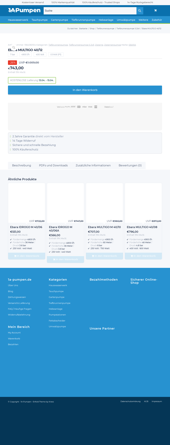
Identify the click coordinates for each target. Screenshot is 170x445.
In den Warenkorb (130, 95)
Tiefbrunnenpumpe (148, 45)
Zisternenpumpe (141, 47)
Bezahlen (13, 383)
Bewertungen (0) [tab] (130, 204)
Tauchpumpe (56, 330)
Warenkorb (14, 377)
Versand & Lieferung (19, 341)
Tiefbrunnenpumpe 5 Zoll (110, 47)
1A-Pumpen (26, 440)
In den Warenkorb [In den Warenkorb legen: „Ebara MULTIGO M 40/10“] (104, 294)
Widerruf (119, 145)
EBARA (101, 50)
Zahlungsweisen (17, 335)
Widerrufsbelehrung (19, 353)
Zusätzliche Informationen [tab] (93, 204)
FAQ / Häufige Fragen (20, 347)
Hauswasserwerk (58, 324)
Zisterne (128, 47)
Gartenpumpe (56, 335)
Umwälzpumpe (57, 365)
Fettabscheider (57, 359)
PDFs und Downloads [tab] (53, 204)
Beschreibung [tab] (21, 204)
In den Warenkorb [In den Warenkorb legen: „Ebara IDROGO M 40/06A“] (65, 298)
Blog (10, 330)
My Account (14, 371)
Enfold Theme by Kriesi (43, 440)
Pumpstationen (57, 353)
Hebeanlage (55, 347)
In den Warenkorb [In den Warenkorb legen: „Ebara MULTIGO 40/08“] (143, 294)
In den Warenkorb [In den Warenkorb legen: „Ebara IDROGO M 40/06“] (26, 294)
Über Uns (13, 324)
